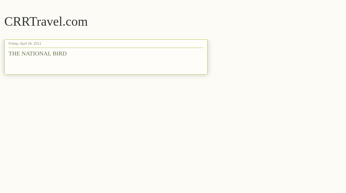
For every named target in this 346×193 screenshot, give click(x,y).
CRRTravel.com (46, 21)
